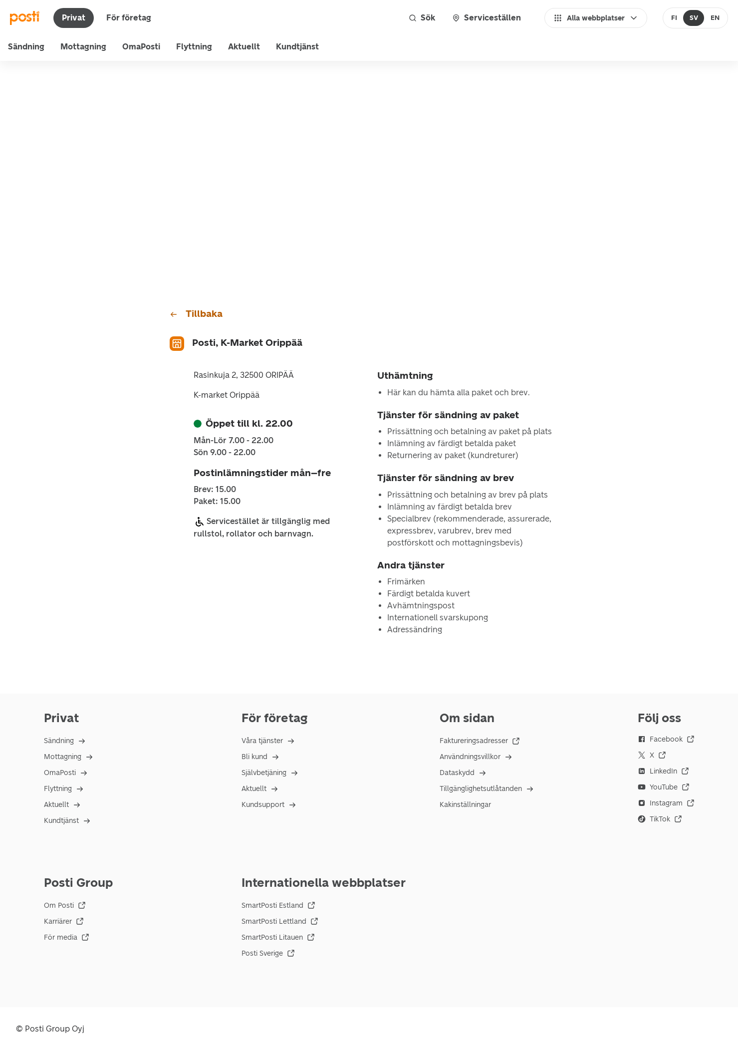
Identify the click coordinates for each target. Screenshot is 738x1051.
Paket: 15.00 (217, 502)
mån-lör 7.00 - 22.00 (233, 441)
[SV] (693, 18)
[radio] (674, 18)
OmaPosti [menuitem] (141, 46)
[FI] (674, 18)
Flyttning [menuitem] (194, 46)
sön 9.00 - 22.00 (224, 453)
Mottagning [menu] (83, 46)
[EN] (715, 18)
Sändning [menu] (26, 46)
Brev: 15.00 (215, 490)
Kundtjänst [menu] (297, 46)
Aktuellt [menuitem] (244, 46)
